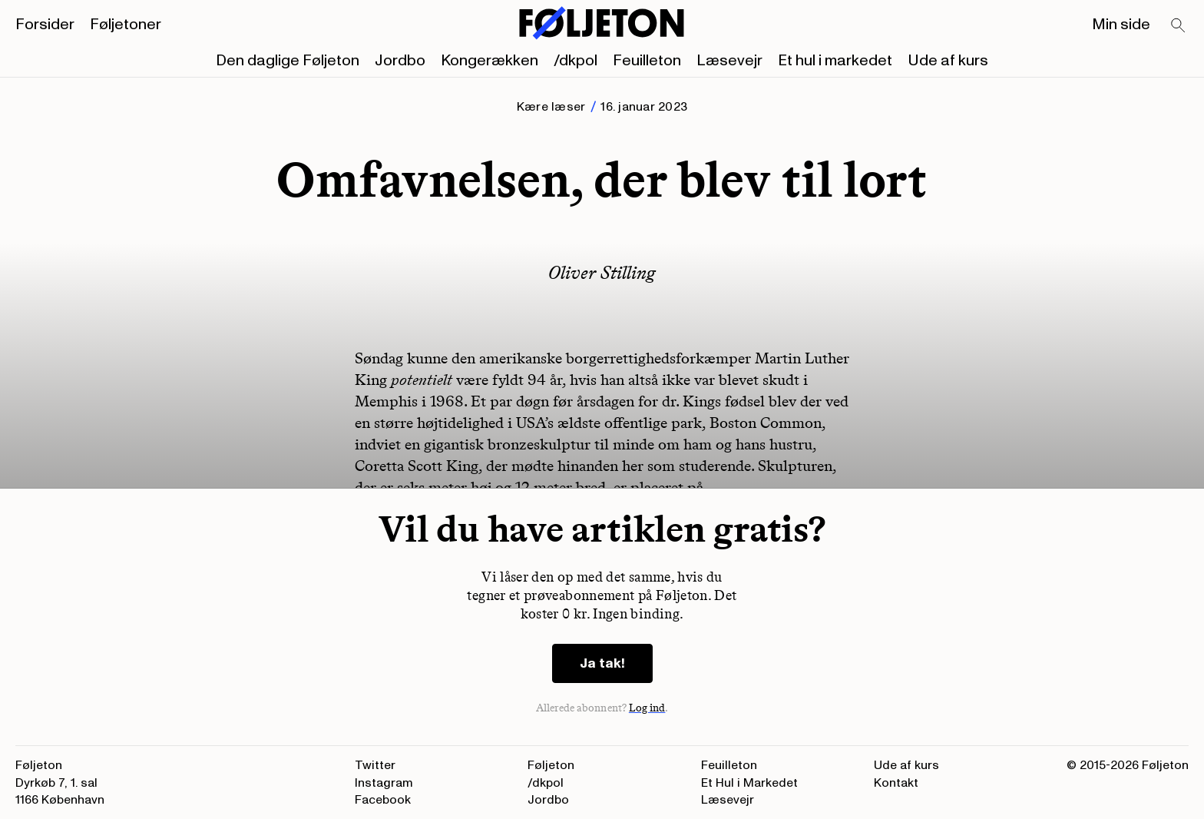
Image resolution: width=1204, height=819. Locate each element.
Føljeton (551, 765)
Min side (1121, 24)
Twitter (375, 765)
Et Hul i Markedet (749, 782)
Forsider (44, 24)
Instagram (384, 782)
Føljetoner (125, 24)
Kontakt (896, 782)
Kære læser (551, 106)
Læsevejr (729, 60)
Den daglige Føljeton (287, 60)
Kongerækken (489, 60)
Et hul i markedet (835, 60)
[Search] (1179, 26)
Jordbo (400, 60)
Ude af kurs (948, 60)
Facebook (383, 799)
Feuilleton (647, 60)
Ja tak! (602, 663)
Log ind (647, 708)
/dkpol (575, 60)
